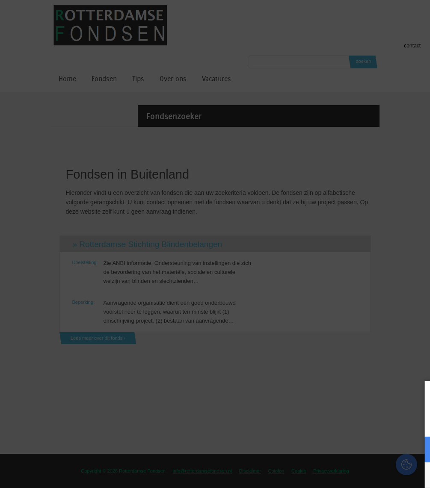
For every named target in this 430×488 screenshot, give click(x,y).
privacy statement (388, 421)
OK (417, 475)
